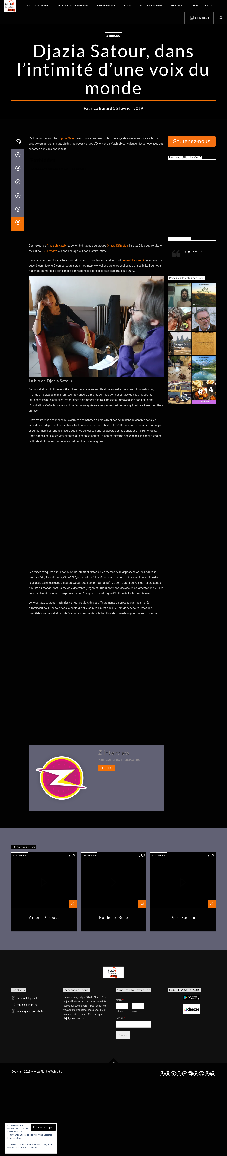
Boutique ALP (202, 5)
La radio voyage (37, 5)
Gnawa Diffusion (117, 316)
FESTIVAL (177, 5)
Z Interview (113, 71)
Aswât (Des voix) (133, 331)
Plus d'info (106, 839)
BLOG (127, 5)
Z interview (50, 322)
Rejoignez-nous (179, 309)
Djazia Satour (67, 209)
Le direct (200, 18)
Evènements (106, 5)
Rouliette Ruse (113, 988)
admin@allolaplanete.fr (30, 1082)
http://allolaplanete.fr (29, 1069)
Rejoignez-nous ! (73, 1089)
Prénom (119, 1082)
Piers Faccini (183, 988)
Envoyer (122, 1106)
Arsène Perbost (44, 988)
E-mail (120, 1089)
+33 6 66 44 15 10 (27, 1075)
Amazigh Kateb (56, 316)
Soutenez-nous (151, 5)
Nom (120, 1071)
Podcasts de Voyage (72, 5)
